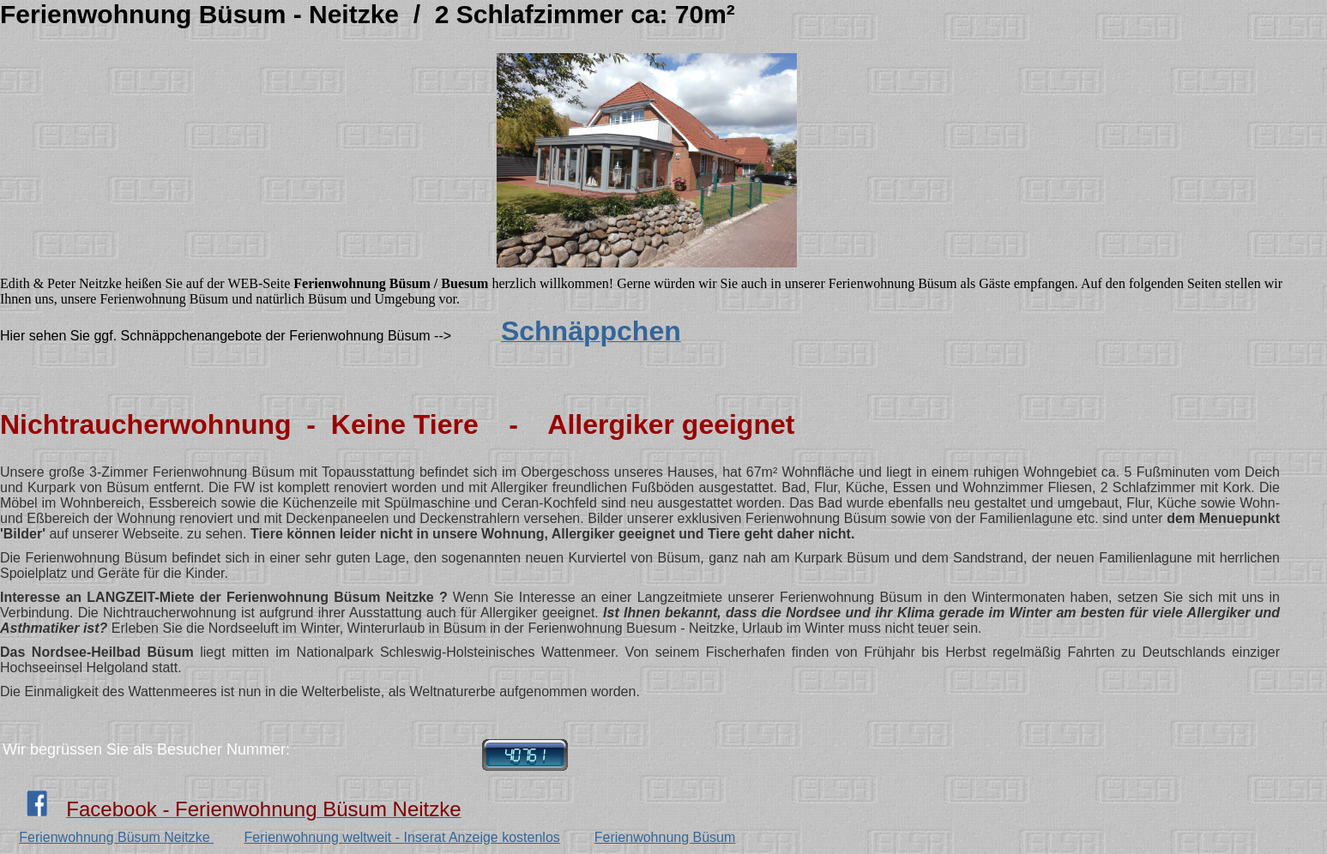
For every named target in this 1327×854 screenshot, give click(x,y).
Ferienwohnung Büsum (665, 837)
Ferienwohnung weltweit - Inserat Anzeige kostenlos (402, 837)
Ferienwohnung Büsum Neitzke (116, 837)
